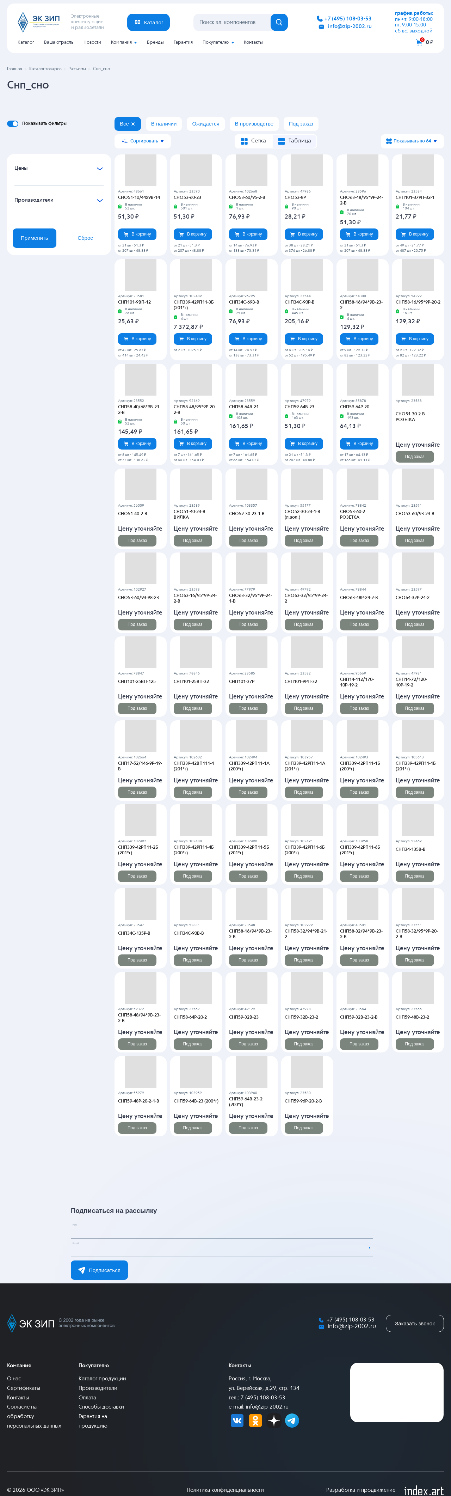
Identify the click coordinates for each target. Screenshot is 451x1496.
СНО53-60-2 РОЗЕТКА (361, 514)
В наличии (164, 124)
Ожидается (205, 124)
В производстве (254, 124)
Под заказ (301, 124)
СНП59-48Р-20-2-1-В (138, 1101)
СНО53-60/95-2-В (246, 197)
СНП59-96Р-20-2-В (303, 1101)
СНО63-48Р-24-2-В (358, 598)
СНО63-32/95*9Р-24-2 (307, 598)
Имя (81, 1229)
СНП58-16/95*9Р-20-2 (417, 302)
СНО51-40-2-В (132, 514)
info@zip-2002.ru (350, 26)
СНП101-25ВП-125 (136, 681)
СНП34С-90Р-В (299, 302)
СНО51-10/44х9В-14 (138, 197)
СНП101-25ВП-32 (190, 681)
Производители (98, 1388)
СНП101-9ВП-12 (133, 302)
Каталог (26, 42)
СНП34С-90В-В (188, 933)
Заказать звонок (414, 1323)
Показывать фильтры (44, 123)
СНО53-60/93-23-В (414, 514)
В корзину (137, 233)
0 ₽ (429, 42)
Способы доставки (101, 1407)
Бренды (155, 42)
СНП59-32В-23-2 (301, 1017)
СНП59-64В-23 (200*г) (195, 1101)
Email (82, 1247)
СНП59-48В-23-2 (412, 1017)
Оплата (87, 1397)
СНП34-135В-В (410, 849)
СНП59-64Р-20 (354, 407)
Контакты (253, 42)
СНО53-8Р (295, 197)
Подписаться (99, 1270)
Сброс (85, 238)
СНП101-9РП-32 (300, 681)
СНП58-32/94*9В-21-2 (306, 933)
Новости (92, 42)
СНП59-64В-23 (299, 407)
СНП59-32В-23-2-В (358, 1017)
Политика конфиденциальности (225, 1490)
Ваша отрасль (58, 42)
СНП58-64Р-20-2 (190, 1017)
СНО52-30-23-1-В (246, 514)
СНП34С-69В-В (243, 302)
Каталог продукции (102, 1378)
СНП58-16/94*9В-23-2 (361, 302)
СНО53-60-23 (187, 197)
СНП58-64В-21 (243, 407)
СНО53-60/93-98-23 (137, 598)
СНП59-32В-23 (243, 1017)
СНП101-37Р (241, 681)
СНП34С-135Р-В (133, 933)
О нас (14, 1378)
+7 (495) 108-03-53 (348, 19)
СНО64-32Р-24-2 (412, 598)
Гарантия (183, 42)
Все (124, 124)
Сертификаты (23, 1388)
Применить (34, 238)
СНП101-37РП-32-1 (414, 197)
